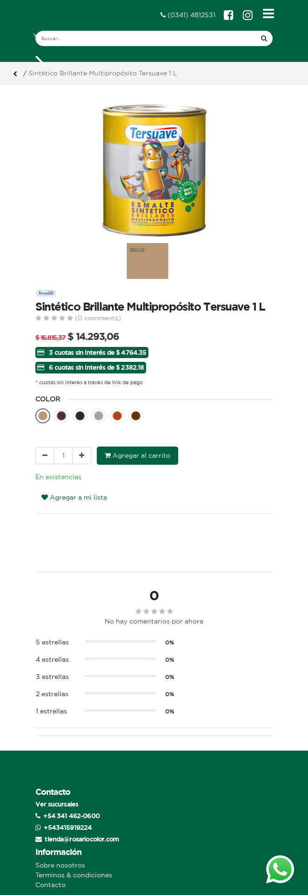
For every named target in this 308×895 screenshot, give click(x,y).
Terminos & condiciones (73, 875)
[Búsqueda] (264, 38)
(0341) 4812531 (188, 15)
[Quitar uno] (44, 455)
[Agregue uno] (81, 455)
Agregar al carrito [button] (137, 455)
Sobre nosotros (60, 865)
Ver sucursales (56, 804)
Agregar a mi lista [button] (74, 497)
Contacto (50, 884)
